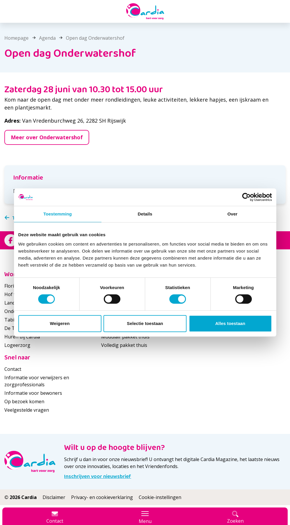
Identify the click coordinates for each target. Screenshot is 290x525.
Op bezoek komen (24, 401)
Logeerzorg (17, 345)
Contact (12, 369)
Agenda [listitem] (47, 38)
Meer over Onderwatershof (47, 137)
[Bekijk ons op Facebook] (10, 240)
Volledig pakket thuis (124, 345)
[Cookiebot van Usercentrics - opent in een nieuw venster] (246, 197)
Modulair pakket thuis (125, 336)
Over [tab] (232, 213)
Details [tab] (145, 213)
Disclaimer (54, 497)
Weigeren (60, 323)
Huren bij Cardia (22, 336)
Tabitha (13, 320)
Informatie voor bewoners (33, 393)
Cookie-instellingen (160, 497)
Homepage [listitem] (17, 38)
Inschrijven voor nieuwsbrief (97, 477)
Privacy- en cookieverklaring (102, 497)
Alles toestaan (230, 323)
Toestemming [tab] (57, 213)
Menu (145, 517)
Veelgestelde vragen (26, 410)
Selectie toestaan (145, 323)
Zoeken (235, 517)
